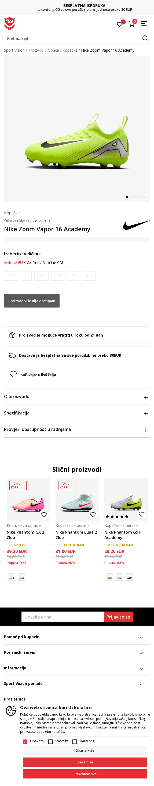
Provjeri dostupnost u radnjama (75, 429)
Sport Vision (14, 50)
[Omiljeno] (119, 24)
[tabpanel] (77, 129)
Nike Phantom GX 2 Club (25, 534)
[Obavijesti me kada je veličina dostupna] (11, 276)
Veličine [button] (33, 262)
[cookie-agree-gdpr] (85, 762)
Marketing (86, 741)
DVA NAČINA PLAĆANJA (77, 5)
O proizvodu (75, 396)
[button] (77, 38)
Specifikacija (75, 413)
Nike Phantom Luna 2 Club (76, 534)
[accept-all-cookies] (85, 773)
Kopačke (70, 50)
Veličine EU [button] (13, 262)
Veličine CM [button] (53, 262)
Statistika (62, 741)
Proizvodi (36, 50)
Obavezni (37, 741)
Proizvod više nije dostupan (31, 300)
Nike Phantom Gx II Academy (122, 534)
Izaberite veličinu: (22, 253)
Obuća (53, 50)
